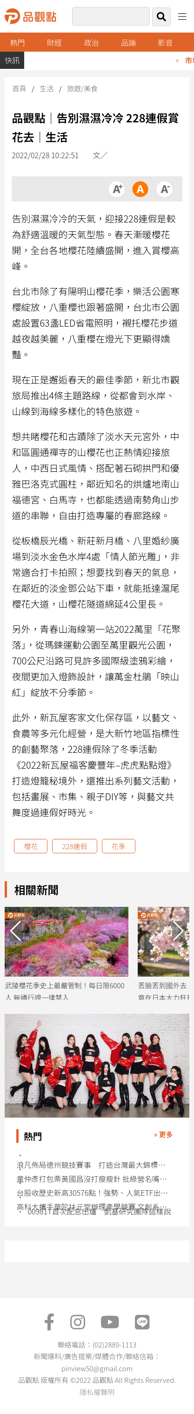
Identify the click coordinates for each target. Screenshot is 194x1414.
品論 (128, 42)
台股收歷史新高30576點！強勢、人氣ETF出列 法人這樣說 (92, 1192)
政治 (91, 42)
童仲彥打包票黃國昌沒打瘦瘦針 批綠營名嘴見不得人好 (92, 1178)
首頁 (19, 88)
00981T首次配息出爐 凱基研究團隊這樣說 (99, 1211)
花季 (119, 846)
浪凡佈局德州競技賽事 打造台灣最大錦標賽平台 (92, 1164)
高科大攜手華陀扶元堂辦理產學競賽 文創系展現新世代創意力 (92, 1206)
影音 (165, 42)
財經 (54, 42)
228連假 (74, 846)
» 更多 (163, 1134)
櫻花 (31, 846)
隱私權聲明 (97, 1392)
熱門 (17, 42)
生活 (47, 88)
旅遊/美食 (82, 88)
